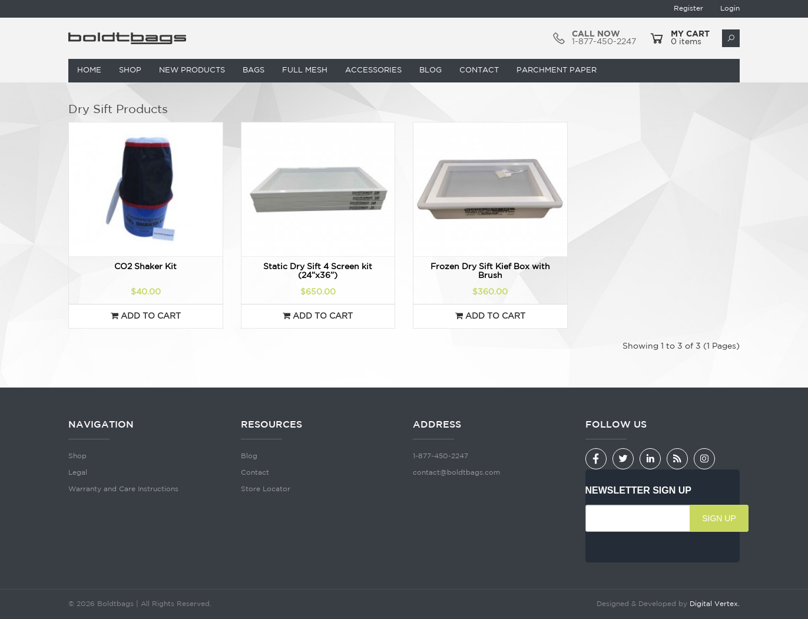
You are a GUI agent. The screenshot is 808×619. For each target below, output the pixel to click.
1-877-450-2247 (440, 456)
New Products (192, 70)
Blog (430, 70)
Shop (130, 70)
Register (688, 8)
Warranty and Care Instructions (123, 489)
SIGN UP (719, 518)
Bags (253, 70)
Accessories (373, 70)
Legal (77, 472)
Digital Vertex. (715, 604)
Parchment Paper (556, 70)
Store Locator (265, 489)
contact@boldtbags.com (456, 472)
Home (89, 70)
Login (730, 8)
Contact (479, 70)
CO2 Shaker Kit (145, 266)
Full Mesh (304, 70)
